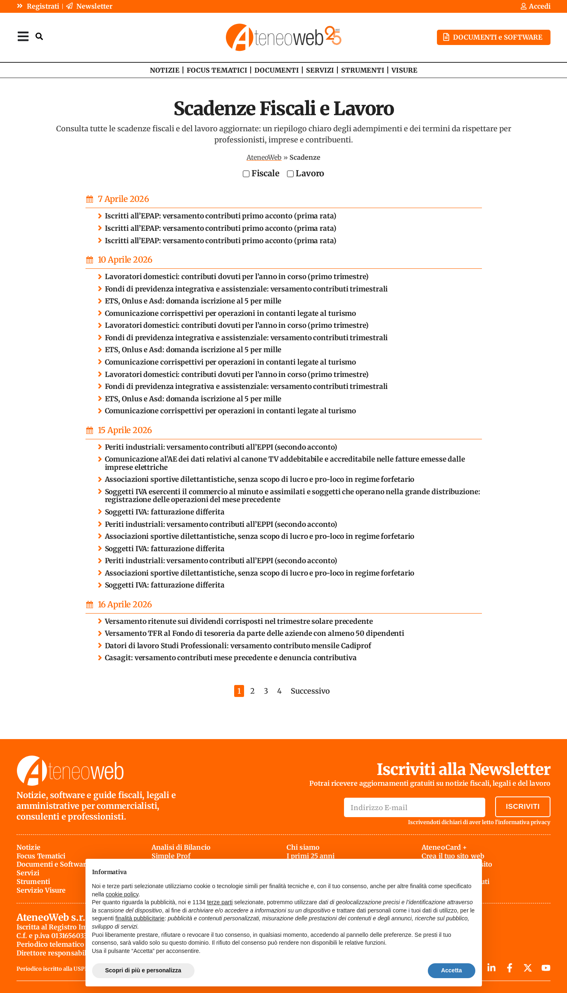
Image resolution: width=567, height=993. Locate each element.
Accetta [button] (451, 970)
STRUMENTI (362, 70)
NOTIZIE (165, 70)
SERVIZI (320, 70)
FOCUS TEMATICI (217, 70)
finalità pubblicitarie (139, 918)
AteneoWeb (264, 157)
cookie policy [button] (122, 894)
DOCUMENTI (276, 70)
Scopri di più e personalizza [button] (143, 970)
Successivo (310, 690)
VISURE (404, 70)
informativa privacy (524, 821)
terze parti (219, 902)
